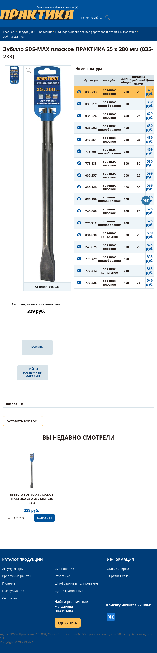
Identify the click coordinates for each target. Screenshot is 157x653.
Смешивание (64, 569)
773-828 (91, 283)
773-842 (91, 271)
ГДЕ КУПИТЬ (67, 623)
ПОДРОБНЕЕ (44, 518)
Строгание (62, 576)
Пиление (8, 583)
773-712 (91, 223)
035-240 (91, 187)
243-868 (91, 211)
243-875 (91, 247)
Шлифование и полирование (76, 583)
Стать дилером (118, 569)
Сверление (44, 32)
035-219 (91, 104)
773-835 (91, 163)
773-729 (91, 259)
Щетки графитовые (69, 591)
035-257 (91, 175)
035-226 (91, 116)
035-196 (91, 199)
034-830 (91, 235)
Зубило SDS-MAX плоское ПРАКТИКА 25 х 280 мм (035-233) (31, 498)
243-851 (91, 140)
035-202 (91, 128)
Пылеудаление (13, 591)
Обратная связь (118, 576)
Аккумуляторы (12, 569)
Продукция (26, 32)
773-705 (91, 151)
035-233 (91, 92)
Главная (9, 32)
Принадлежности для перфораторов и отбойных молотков (95, 32)
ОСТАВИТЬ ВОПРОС (22, 421)
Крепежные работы (16, 576)
